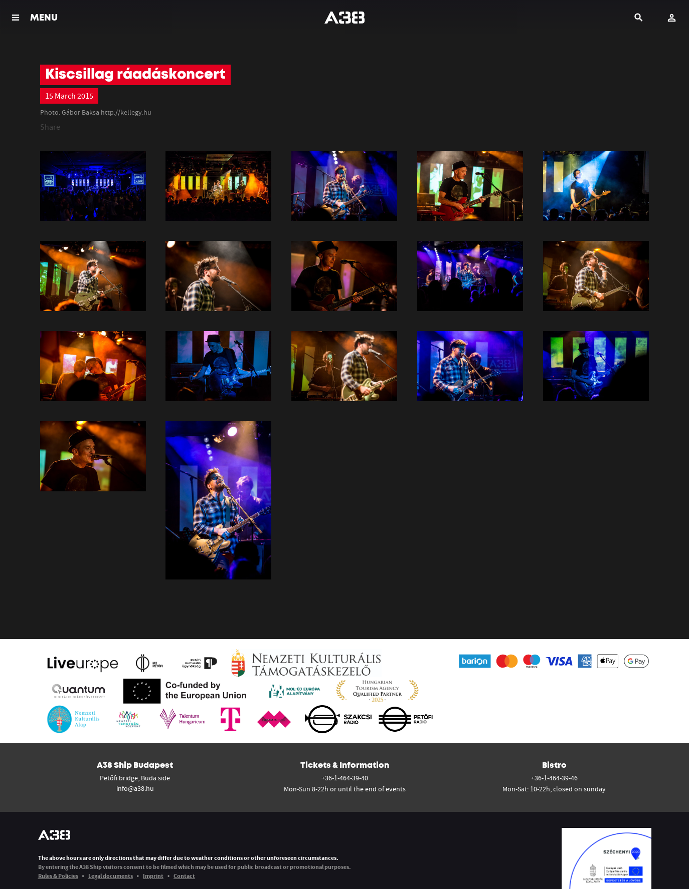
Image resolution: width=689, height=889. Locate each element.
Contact (184, 875)
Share (50, 127)
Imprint (153, 875)
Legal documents (110, 875)
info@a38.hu (135, 788)
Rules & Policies (58, 875)
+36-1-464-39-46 (554, 777)
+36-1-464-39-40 (344, 777)
